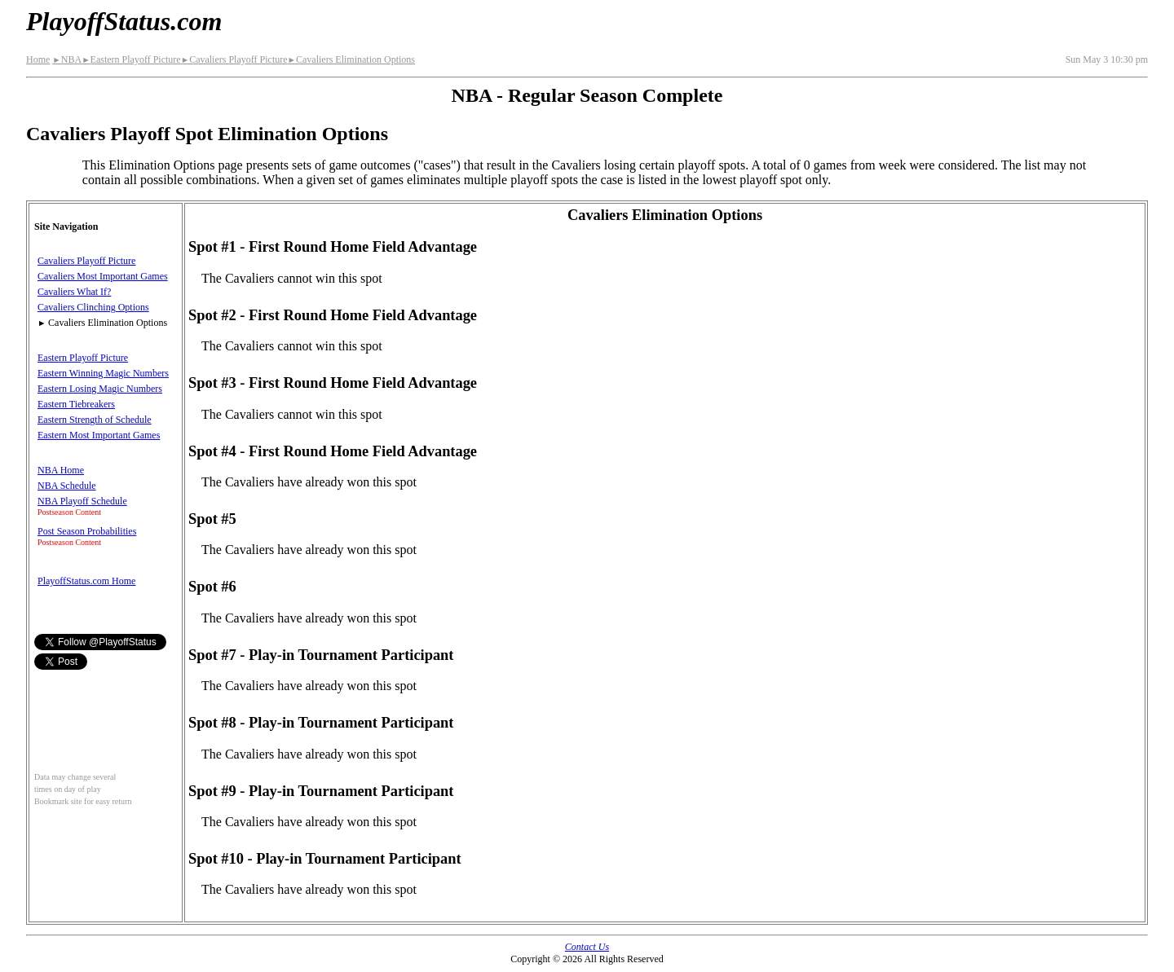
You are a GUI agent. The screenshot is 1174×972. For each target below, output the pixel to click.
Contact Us (587, 946)
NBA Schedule (67, 485)
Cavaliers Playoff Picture (234, 59)
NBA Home (61, 470)
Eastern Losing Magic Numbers (100, 388)
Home (38, 59)
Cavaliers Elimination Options (351, 59)
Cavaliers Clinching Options (93, 307)
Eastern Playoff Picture (131, 59)
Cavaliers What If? (74, 291)
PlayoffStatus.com (124, 21)
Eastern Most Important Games (99, 435)
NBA (67, 59)
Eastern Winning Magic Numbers (103, 373)
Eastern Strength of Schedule (95, 419)
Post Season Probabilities (87, 531)
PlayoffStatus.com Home (86, 581)
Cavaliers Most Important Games (103, 276)
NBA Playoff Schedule (82, 501)
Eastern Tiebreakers (76, 404)
